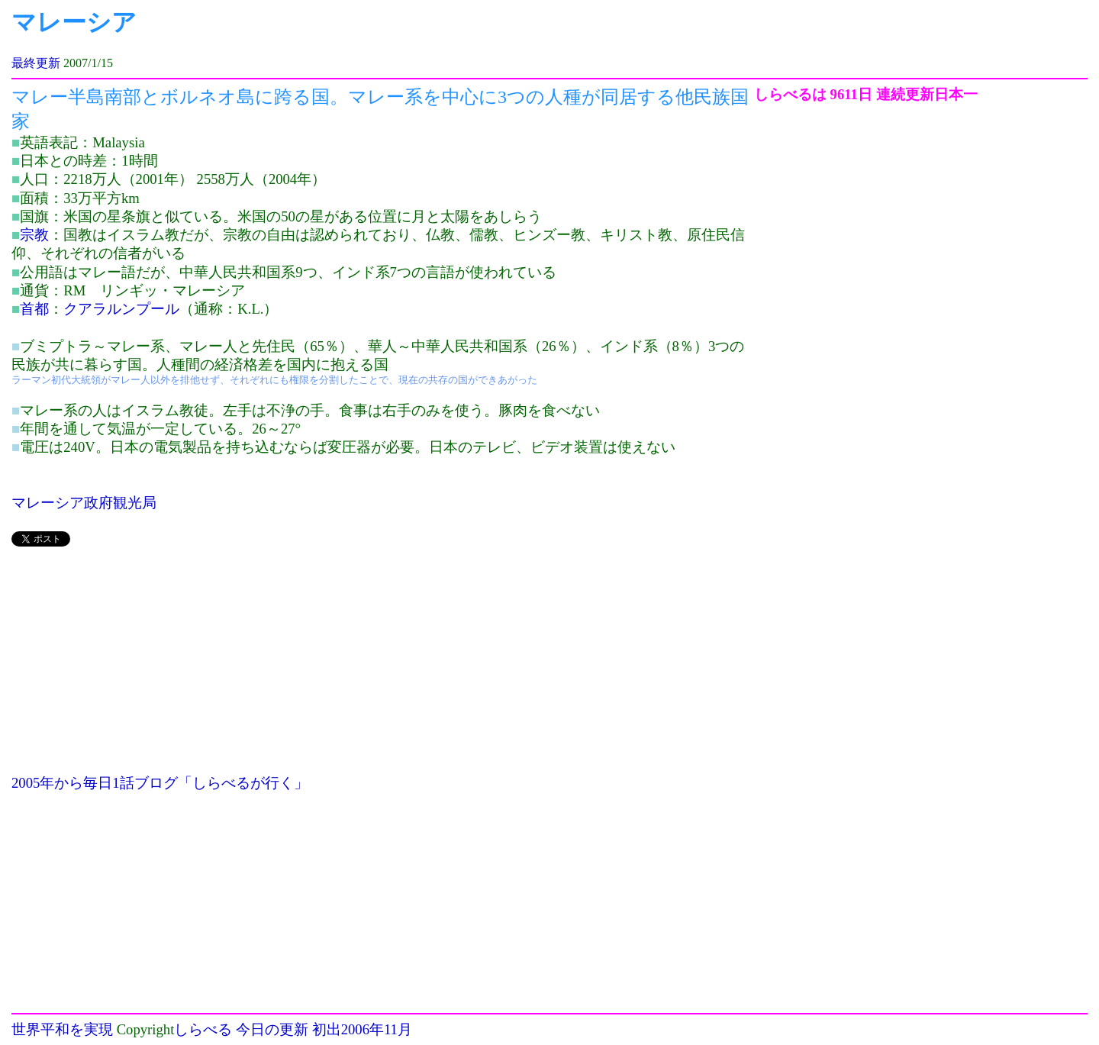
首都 (34, 309)
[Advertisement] (382, 667)
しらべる (203, 1029)
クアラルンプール (121, 309)
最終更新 (35, 62)
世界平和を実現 (62, 1029)
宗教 (34, 235)
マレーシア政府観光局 (83, 503)
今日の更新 (272, 1029)
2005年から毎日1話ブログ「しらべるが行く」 (159, 783)
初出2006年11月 (362, 1029)
